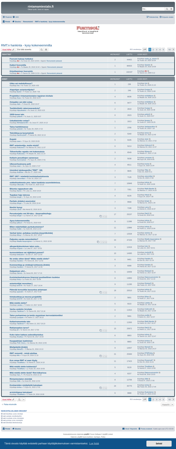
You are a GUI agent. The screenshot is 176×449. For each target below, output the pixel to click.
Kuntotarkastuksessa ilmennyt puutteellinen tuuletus (35, 277)
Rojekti (13, 139)
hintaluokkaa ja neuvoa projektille (26, 297)
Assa (19, 98)
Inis (18, 85)
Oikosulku (20, 185)
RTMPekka (149, 353)
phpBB (86, 434)
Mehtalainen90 (22, 123)
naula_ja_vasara (151, 59)
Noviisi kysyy (16, 207)
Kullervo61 (148, 309)
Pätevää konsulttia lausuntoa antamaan (28, 290)
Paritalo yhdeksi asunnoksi (22, 201)
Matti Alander (149, 188)
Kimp (19, 279)
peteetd (19, 129)
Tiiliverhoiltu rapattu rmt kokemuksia (27, 151)
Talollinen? (21, 311)
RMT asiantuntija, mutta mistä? (24, 145)
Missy (19, 235)
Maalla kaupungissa (24, 241)
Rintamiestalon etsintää (21, 379)
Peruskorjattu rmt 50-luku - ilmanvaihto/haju (30, 213)
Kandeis (20, 261)
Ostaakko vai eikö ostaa (21, 102)
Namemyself (21, 135)
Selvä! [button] (159, 443)
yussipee (20, 317)
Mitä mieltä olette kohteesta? (23, 366)
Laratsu (19, 305)
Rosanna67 (149, 360)
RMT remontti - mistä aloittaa (23, 353)
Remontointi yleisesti (54, 61)
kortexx (147, 341)
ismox (147, 133)
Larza (19, 209)
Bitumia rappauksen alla (21, 189)
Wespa (147, 151)
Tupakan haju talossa (20, 195)
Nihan (147, 296)
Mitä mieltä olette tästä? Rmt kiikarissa (28, 373)
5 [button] (163, 49)
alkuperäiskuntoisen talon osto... (25, 246)
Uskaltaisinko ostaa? (19, 121)
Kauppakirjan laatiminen (21, 341)
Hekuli (147, 195)
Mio (18, 355)
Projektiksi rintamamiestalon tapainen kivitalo (31, 96)
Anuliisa (20, 337)
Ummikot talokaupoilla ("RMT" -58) (26, 170)
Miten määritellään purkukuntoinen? (27, 227)
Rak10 (147, 213)
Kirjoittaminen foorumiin (21, 71)
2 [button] (153, 49)
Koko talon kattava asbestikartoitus (26, 335)
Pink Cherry (21, 343)
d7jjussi (19, 248)
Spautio (147, 65)
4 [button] (159, 49)
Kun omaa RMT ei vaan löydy (23, 360)
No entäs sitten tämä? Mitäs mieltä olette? (29, 259)
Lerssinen (148, 157)
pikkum (19, 223)
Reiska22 (148, 271)
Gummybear (21, 160)
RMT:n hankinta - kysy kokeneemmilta (26, 45)
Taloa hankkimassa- (19, 127)
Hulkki (19, 229)
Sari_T (19, 375)
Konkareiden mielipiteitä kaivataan (26, 385)
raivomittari (21, 178)
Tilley (146, 170)
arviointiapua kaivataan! (21, 392)
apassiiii (20, 292)
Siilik (18, 381)
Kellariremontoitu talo (20, 321)
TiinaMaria (21, 362)
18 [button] (169, 49)
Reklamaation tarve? (19, 328)
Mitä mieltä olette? (18, 303)
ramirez (147, 233)
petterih (19, 116)
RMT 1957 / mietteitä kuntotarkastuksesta (29, 176)
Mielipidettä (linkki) (19, 347)
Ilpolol (19, 92)
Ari (18, 61)
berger (19, 197)
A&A (18, 104)
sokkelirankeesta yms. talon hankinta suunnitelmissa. (35, 182)
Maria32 (20, 349)
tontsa (19, 387)
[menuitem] (16, 17)
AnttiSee (20, 172)
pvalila (147, 315)
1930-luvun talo (17, 114)
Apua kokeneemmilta (20, 221)
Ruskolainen (149, 392)
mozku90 (148, 252)
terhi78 (19, 285)
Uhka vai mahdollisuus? (21, 83)
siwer (19, 141)
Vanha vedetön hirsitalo (21, 309)
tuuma (147, 164)
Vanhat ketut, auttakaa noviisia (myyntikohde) (31, 233)
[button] (144, 49)
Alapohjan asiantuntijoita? (22, 90)
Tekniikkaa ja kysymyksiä (22, 133)
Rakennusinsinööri (151, 277)
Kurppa (147, 89)
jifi (17, 330)
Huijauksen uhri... (18, 271)
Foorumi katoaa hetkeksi (21, 59)
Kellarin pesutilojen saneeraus (24, 158)
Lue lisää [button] (94, 443)
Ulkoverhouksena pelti (20, 164)
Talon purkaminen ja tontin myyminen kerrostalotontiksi (36, 315)
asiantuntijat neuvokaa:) (21, 283)
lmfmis (147, 182)
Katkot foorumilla (18, 65)
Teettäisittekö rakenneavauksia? (25, 108)
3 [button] (156, 49)
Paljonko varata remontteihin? (24, 239)
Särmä (19, 273)
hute (146, 246)
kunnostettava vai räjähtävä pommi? (27, 252)
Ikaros (19, 191)
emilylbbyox (149, 96)
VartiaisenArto (150, 127)
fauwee (147, 120)
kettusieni (20, 254)
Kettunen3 (20, 147)
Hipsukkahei (21, 110)
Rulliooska (21, 154)
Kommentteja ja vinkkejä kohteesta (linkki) (30, 265)
